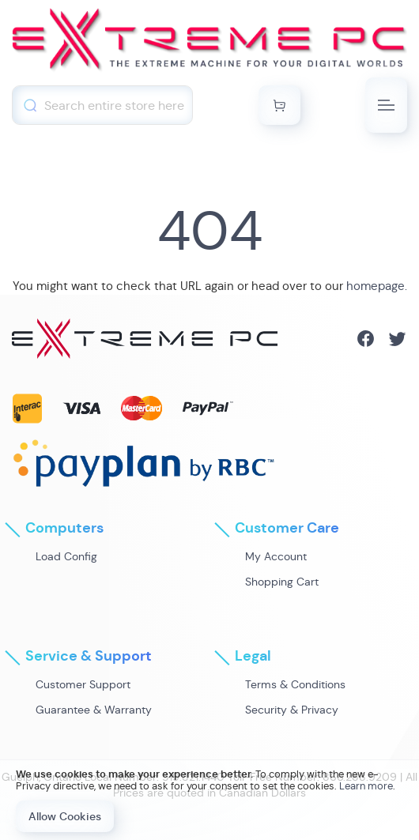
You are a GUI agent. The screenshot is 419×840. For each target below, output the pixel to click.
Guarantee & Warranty (94, 710)
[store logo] (209, 42)
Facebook (366, 338)
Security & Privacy (291, 710)
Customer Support (83, 684)
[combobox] (102, 105)
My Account (276, 556)
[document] (209, 800)
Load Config (66, 556)
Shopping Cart (282, 581)
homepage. (376, 285)
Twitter (397, 338)
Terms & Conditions (295, 684)
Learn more (366, 786)
